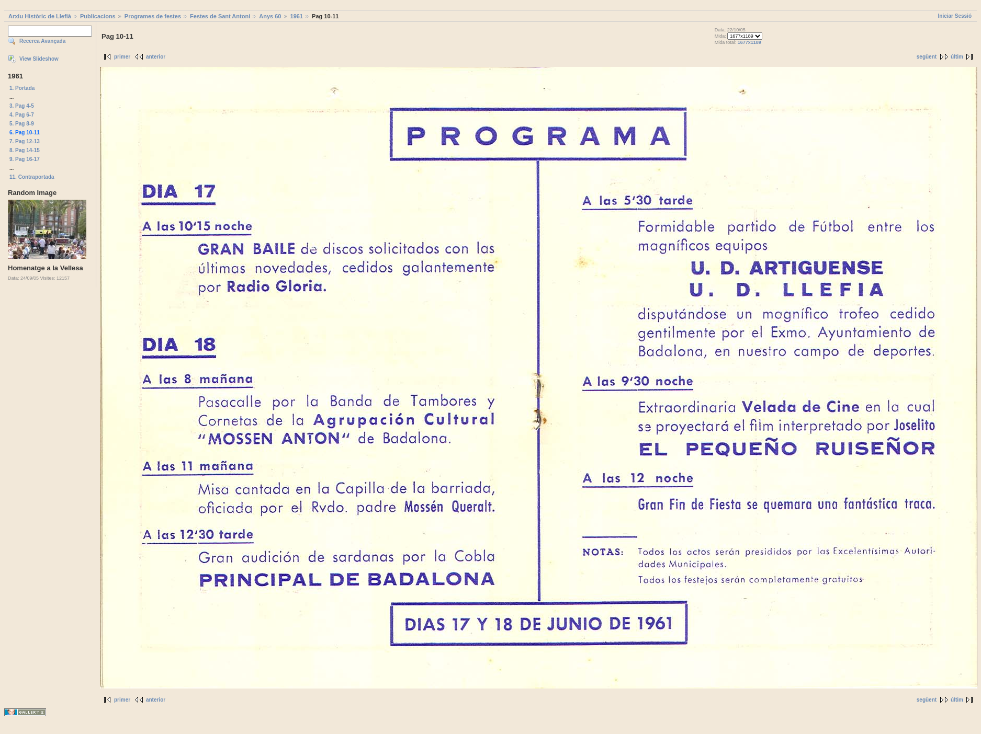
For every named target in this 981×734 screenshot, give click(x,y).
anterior (155, 57)
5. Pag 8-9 (21, 124)
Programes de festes (153, 16)
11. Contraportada (31, 177)
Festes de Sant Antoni (220, 16)
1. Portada (22, 88)
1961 (296, 16)
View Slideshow (39, 59)
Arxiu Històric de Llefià (39, 16)
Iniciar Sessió (955, 16)
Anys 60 (270, 16)
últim (957, 57)
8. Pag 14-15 (24, 150)
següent (927, 57)
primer (122, 57)
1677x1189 (749, 42)
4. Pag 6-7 (21, 115)
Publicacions (98, 16)
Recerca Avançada (42, 41)
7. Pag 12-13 (24, 141)
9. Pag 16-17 (24, 159)
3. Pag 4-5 (21, 106)
